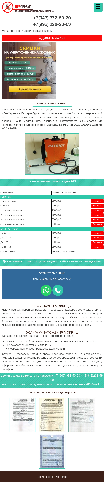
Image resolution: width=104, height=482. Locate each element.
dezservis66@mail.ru (87, 384)
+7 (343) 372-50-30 (67, 375)
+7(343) (52, 18)
